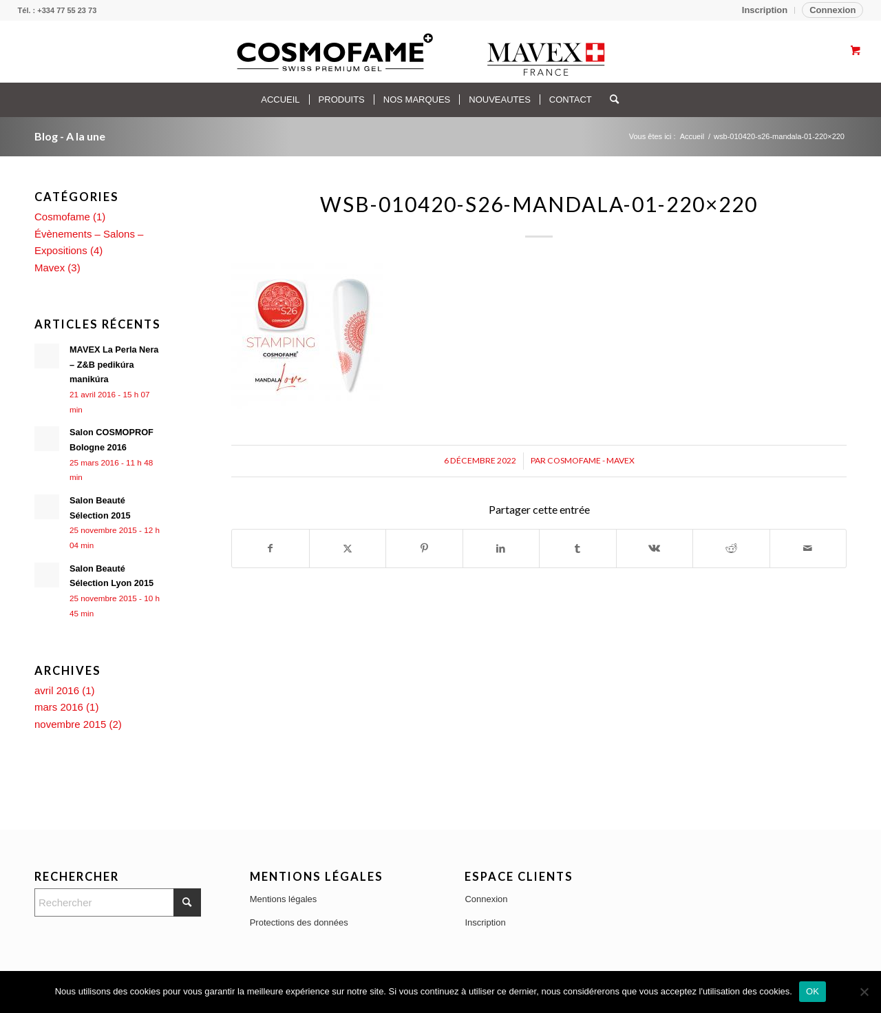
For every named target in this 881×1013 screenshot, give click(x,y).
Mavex (49, 267)
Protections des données (299, 922)
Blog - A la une (69, 136)
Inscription (764, 10)
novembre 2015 (70, 724)
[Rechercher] (610, 100)
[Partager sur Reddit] (731, 548)
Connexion (832, 10)
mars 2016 (58, 707)
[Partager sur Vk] (655, 548)
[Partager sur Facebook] (270, 548)
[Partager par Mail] (808, 548)
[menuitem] (765, 10)
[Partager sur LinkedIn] (501, 548)
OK (812, 991)
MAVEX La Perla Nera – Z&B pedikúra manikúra (114, 364)
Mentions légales (283, 899)
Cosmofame (62, 216)
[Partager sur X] (348, 548)
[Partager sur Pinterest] (424, 548)
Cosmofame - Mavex (591, 460)
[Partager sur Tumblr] (578, 548)
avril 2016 (56, 690)
